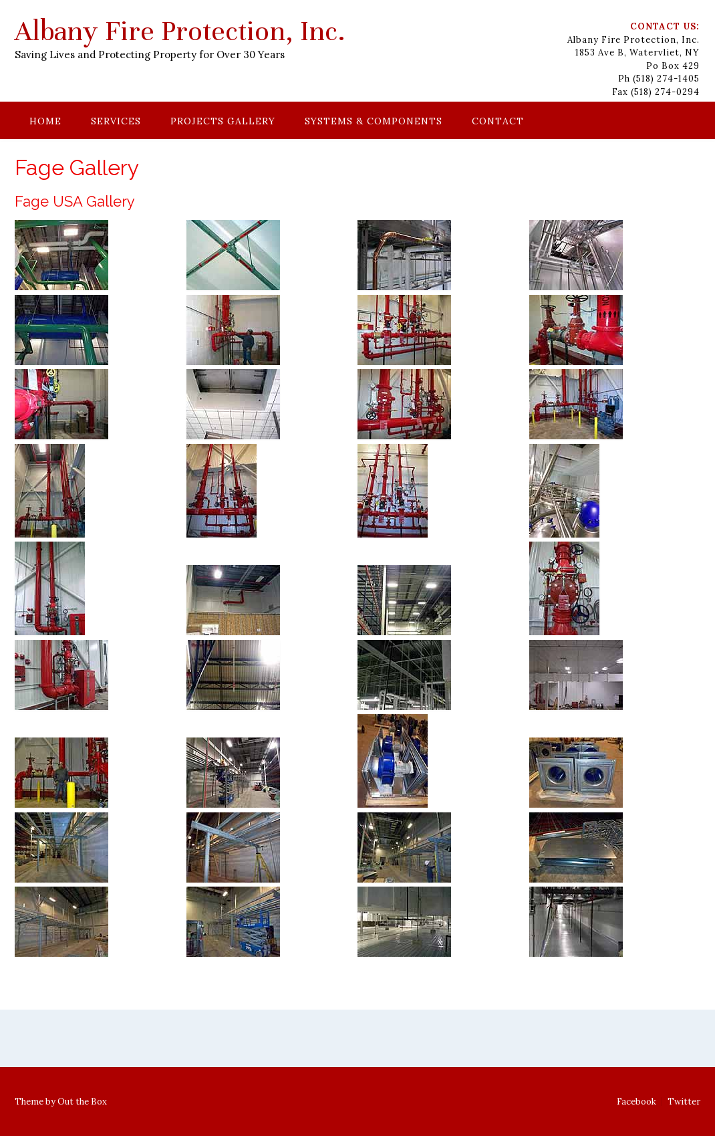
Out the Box (82, 1101)
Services (116, 121)
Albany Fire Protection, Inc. (180, 31)
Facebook (636, 1101)
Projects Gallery (222, 121)
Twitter (684, 1101)
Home (45, 121)
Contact (498, 121)
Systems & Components (373, 121)
